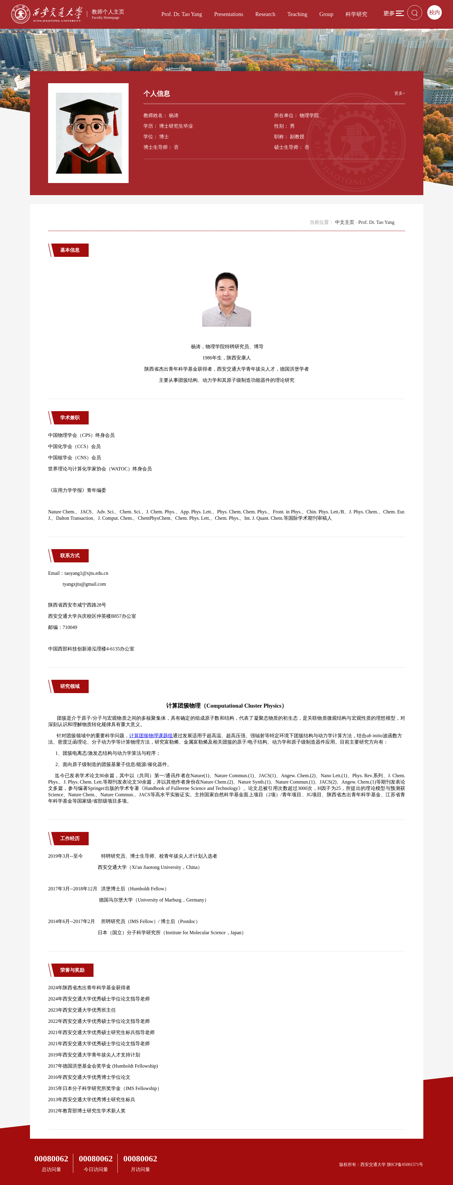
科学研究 (356, 14)
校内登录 (434, 14)
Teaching (297, 14)
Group (326, 14)
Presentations (228, 14)
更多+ (399, 93)
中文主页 (344, 222)
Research (265, 14)
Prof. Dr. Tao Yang (181, 14)
